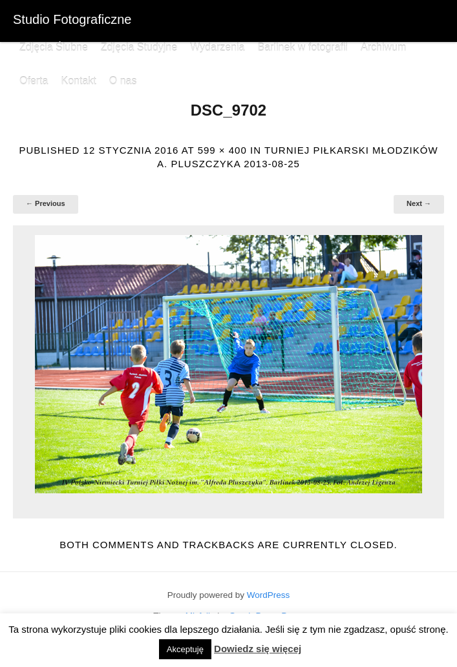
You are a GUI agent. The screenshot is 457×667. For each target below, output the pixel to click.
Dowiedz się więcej (257, 648)
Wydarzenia (217, 47)
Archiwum (383, 47)
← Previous (45, 203)
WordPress (268, 595)
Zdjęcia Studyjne (139, 47)
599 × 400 (222, 150)
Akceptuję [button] (185, 649)
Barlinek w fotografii (302, 47)
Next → (419, 203)
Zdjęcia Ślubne (53, 47)
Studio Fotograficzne (72, 19)
